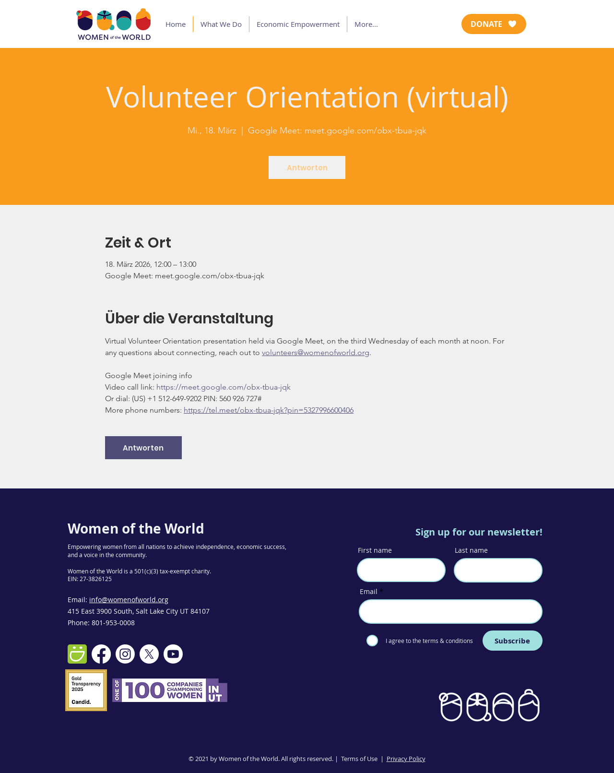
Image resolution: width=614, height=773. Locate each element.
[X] (149, 654)
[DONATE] (493, 24)
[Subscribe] (513, 640)
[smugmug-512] (77, 654)
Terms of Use (359, 758)
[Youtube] (173, 654)
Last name (471, 550)
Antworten (307, 168)
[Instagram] (125, 654)
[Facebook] (101, 654)
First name (375, 550)
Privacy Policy (406, 758)
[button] (221, 24)
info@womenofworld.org (128, 599)
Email (369, 591)
